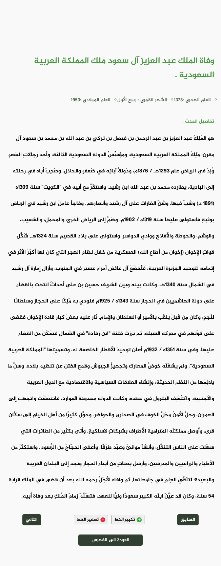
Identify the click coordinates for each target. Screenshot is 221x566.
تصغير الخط (91, 519)
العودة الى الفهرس (110, 540)
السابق (188, 520)
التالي (32, 520)
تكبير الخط (128, 519)
